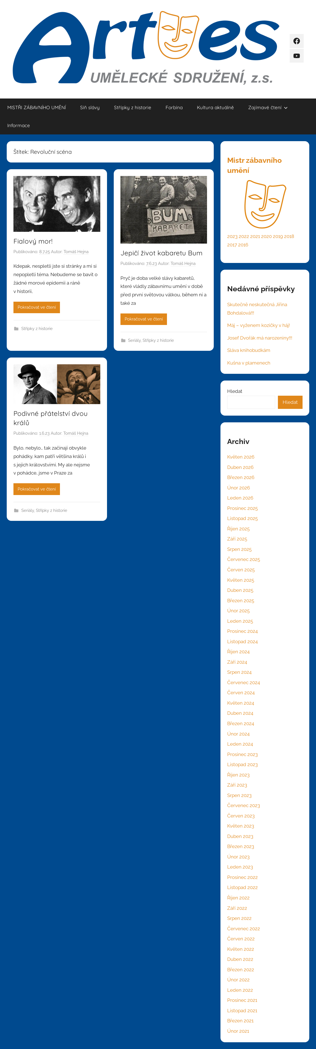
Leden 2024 (240, 744)
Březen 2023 (240, 846)
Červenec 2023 (243, 805)
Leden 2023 (240, 867)
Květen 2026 (240, 457)
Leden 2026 (240, 498)
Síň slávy (90, 107)
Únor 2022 (238, 979)
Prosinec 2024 (242, 631)
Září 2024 (237, 662)
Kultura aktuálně (215, 107)
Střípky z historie (132, 107)
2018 (289, 236)
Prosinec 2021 (242, 1000)
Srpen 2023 (239, 795)
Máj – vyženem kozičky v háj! (258, 325)
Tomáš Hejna (76, 251)
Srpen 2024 (239, 672)
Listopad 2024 (242, 641)
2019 (278, 236)
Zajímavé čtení (268, 107)
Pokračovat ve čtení (37, 307)
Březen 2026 (240, 477)
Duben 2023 (240, 836)
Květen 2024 (240, 703)
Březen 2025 (240, 600)
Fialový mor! (32, 241)
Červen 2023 (241, 816)
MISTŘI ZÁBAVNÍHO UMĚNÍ (36, 107)
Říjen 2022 (238, 898)
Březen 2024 (240, 723)
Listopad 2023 (242, 764)
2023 (232, 236)
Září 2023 (237, 785)
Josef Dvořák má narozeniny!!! (259, 338)
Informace (18, 125)
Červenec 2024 (243, 682)
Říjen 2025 (238, 529)
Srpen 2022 (239, 918)
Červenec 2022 (243, 928)
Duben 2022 (240, 959)
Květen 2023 (240, 826)
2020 (266, 236)
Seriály (134, 340)
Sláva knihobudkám (248, 350)
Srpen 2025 (239, 549)
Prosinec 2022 (242, 877)
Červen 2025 (241, 569)
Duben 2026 (240, 467)
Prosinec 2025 (242, 508)
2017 (232, 245)
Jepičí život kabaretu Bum (161, 253)
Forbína (174, 107)
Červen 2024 (241, 692)
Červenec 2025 (243, 559)
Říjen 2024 (238, 651)
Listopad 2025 (242, 518)
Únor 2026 (238, 488)
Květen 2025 (240, 580)
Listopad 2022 (242, 887)
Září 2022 (237, 908)
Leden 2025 (240, 621)
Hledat (234, 391)
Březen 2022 (240, 969)
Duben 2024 (240, 713)
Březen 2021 (240, 1020)
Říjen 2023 (238, 775)
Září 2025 (237, 539)
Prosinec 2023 (242, 754)
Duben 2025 (240, 590)
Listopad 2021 (242, 1010)
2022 (244, 236)
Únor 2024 (238, 734)
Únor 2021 (238, 1031)
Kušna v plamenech (248, 363)
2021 (255, 236)
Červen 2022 (241, 939)
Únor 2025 (238, 610)
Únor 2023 (238, 857)
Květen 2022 (240, 949)
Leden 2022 (240, 990)
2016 (243, 245)
